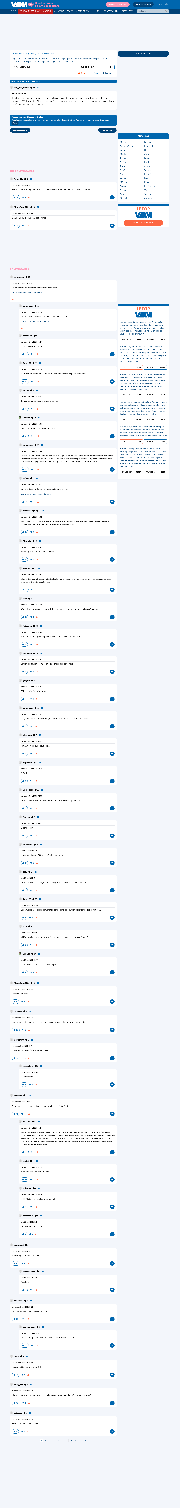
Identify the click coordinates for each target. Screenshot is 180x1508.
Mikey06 (18, 1096)
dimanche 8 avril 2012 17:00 (31, 451)
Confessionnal (111, 11)
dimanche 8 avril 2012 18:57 (31, 660)
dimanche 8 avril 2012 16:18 (22, 283)
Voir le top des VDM (143, 223)
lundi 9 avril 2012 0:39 (29, 851)
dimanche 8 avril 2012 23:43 (31, 1195)
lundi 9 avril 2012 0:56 (29, 1278)
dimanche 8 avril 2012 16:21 (22, 1046)
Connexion (164, 4)
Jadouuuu (27, 626)
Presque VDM (128, 11)
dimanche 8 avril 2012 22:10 (31, 742)
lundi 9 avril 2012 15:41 (29, 1222)
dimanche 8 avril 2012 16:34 (31, 424)
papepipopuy (29, 1327)
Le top (98, 11)
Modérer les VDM (143, 4)
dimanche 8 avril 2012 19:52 (31, 714)
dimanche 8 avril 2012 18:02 (31, 517)
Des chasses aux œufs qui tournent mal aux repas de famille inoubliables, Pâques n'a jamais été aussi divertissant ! (61, 120)
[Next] (85, 1440)
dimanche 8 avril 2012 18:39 (31, 605)
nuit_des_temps (21, 88)
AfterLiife (27, 541)
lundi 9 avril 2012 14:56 (29, 906)
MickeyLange (29, 511)
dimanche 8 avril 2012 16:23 (22, 214)
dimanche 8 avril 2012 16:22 (22, 185)
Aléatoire (59, 11)
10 (80, 1441)
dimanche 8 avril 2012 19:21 (31, 687)
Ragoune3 (28, 763)
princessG (18, 1301)
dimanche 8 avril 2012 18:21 (31, 1333)
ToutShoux (28, 845)
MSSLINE (27, 569)
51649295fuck (29, 1272)
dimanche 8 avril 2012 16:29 (31, 369)
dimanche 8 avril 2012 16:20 (31, 312)
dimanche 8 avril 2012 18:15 (31, 575)
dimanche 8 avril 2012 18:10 (31, 547)
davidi (26, 1161)
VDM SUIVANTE (107, 130)
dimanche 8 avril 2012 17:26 (31, 485)
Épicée (70, 11)
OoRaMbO (19, 1040)
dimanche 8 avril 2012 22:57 (31, 769)
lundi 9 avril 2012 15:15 (29, 933)
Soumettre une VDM (118, 4)
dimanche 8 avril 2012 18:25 (31, 1128)
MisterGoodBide (22, 207)
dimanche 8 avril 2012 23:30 (31, 824)
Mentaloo (27, 735)
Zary (25, 872)
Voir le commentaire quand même (27, 293)
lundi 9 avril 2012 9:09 (29, 878)
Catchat (26, 817)
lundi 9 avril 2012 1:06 (20, 94)
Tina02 (26, 391)
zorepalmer (28, 1066)
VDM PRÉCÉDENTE (20, 130)
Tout (14, 11)
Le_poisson (19, 277)
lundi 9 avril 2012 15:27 (29, 960)
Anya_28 (27, 363)
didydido (18, 1413)
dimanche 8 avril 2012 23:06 (31, 796)
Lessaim (26, 418)
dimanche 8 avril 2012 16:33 (31, 397)
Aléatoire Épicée (84, 11)
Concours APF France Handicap (35, 11)
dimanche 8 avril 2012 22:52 (31, 1167)
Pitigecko (27, 1189)
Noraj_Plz (18, 179)
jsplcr (16, 1357)
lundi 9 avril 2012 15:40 (29, 1072)
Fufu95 (26, 479)
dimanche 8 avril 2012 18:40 (31, 632)
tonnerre (18, 1012)
